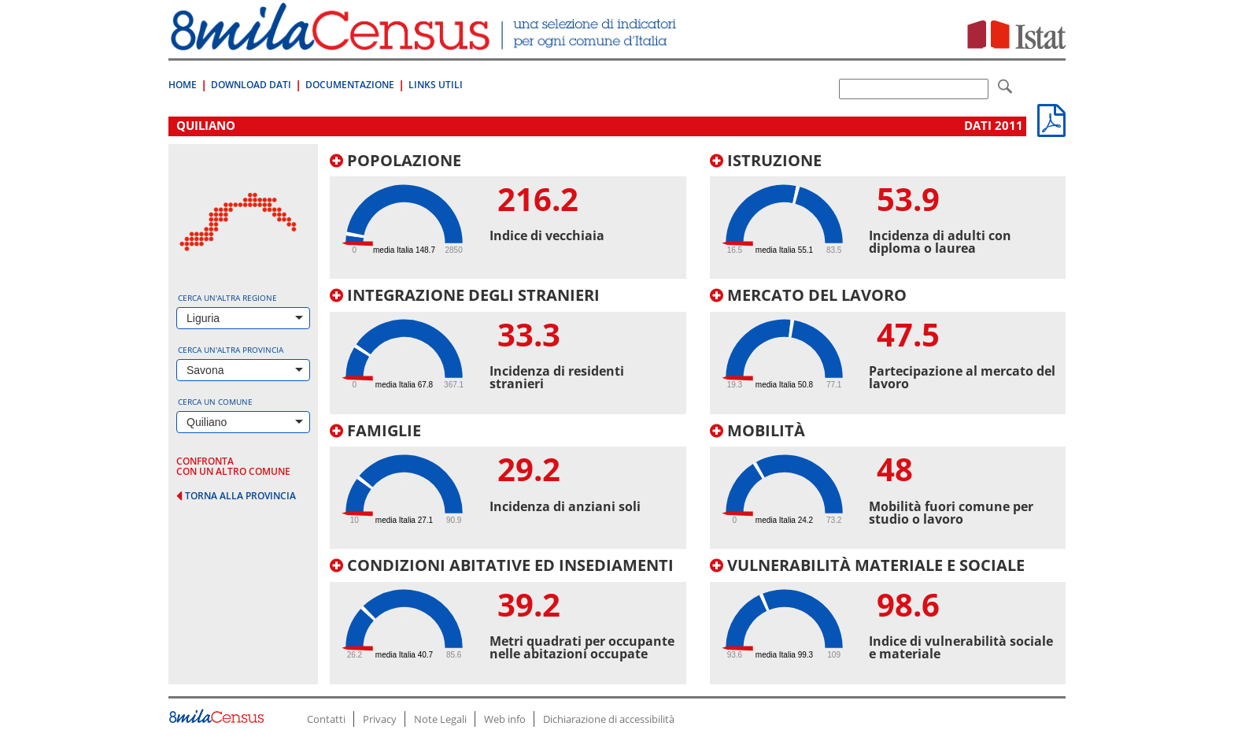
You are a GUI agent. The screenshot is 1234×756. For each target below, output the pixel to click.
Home (182, 84)
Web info (505, 719)
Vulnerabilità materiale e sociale (867, 565)
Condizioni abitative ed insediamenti (502, 565)
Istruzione (766, 160)
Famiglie (375, 430)
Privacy (380, 719)
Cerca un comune (215, 401)
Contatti (326, 719)
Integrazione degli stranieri (465, 295)
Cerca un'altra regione (227, 297)
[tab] (508, 216)
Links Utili (435, 84)
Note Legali (440, 719)
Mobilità (757, 430)
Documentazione (349, 84)
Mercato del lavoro (808, 295)
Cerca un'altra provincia (230, 349)
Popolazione (395, 160)
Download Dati (251, 84)
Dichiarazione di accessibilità (608, 719)
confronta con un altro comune (233, 466)
